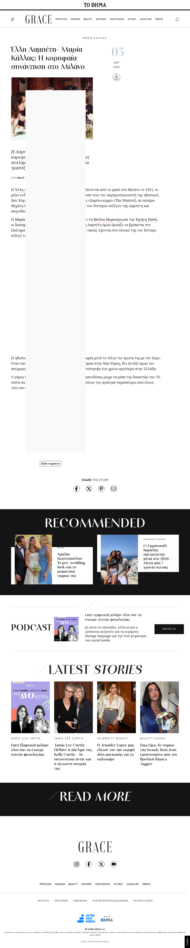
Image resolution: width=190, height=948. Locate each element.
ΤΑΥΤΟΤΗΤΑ (43, 901)
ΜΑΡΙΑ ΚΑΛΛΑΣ (95, 38)
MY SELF (132, 19)
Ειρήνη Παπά (146, 219)
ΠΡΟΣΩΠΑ (61, 19)
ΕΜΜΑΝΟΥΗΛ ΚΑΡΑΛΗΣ (154, 539)
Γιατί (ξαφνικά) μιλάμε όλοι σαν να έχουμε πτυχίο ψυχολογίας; (30, 750)
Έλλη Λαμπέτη (26, 189)
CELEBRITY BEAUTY (113, 738)
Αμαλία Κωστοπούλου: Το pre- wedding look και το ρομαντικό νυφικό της (71, 565)
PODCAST (31, 628)
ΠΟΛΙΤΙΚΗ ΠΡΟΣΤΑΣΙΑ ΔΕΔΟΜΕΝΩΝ (110, 901)
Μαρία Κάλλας (60, 189)
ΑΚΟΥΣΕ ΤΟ (169, 629)
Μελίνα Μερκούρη (107, 219)
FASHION (75, 19)
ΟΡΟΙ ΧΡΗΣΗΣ (61, 901)
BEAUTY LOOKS (152, 738)
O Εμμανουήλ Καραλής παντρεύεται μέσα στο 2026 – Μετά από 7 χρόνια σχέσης (157, 557)
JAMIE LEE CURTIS (69, 738)
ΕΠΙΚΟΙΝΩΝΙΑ (80, 901)
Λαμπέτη (67, 363)
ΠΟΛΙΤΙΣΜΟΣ (117, 19)
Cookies (187, 942)
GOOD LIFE (146, 19)
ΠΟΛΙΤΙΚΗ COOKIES (143, 901)
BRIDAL (60, 548)
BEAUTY (88, 19)
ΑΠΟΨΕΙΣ (101, 19)
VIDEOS (159, 19)
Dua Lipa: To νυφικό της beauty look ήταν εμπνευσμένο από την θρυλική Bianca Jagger (158, 754)
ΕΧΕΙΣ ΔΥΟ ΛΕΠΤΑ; (26, 738)
